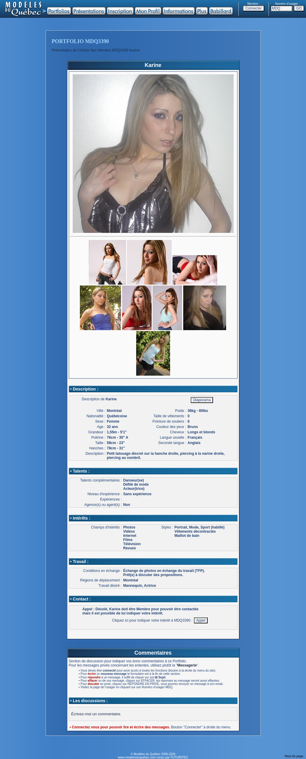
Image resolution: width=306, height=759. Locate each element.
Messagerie (187, 665)
